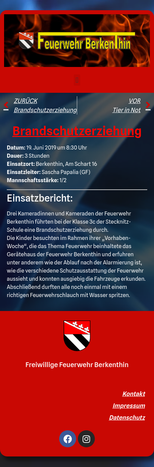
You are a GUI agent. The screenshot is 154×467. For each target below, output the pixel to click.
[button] (77, 80)
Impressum (129, 405)
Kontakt (133, 393)
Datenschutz (127, 417)
